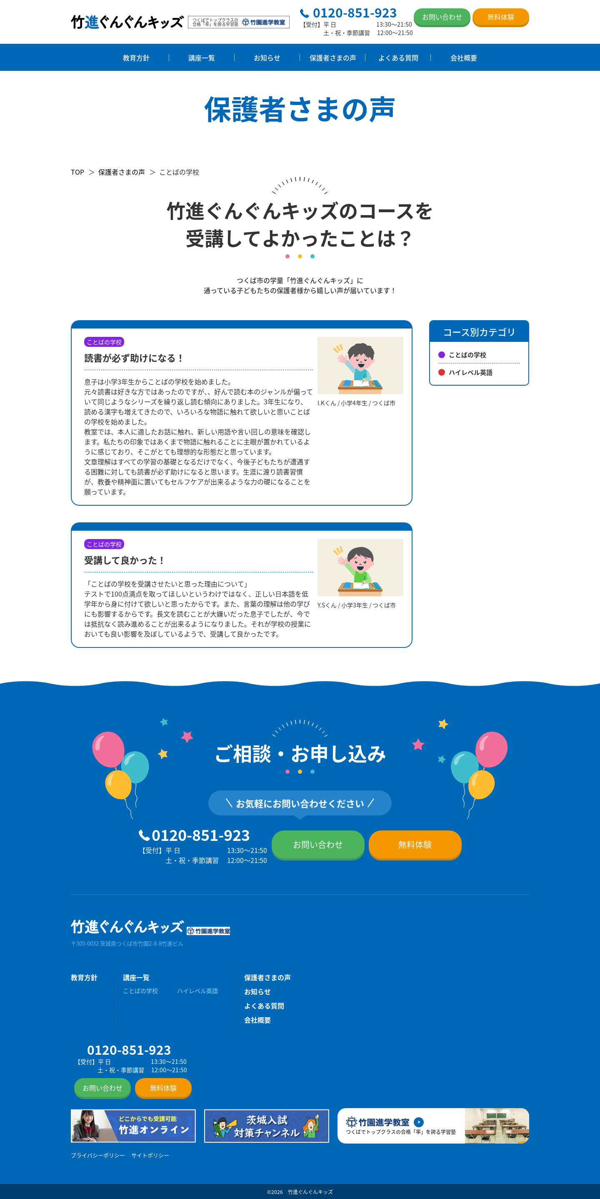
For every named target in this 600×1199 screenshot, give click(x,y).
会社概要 (463, 58)
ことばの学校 (462, 354)
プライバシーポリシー (98, 1155)
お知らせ (267, 58)
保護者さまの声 (333, 58)
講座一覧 (201, 58)
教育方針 (136, 58)
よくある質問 (398, 58)
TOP (77, 172)
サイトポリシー (150, 1155)
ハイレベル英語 (465, 372)
